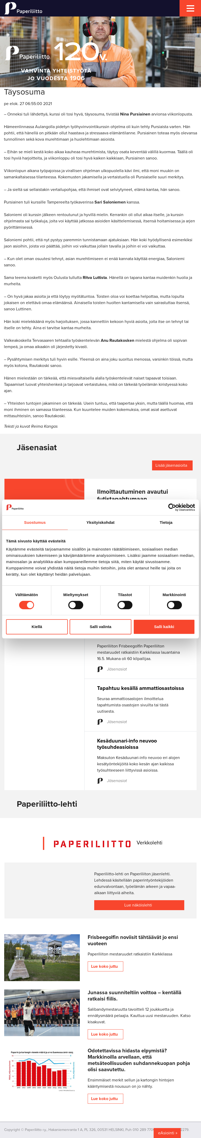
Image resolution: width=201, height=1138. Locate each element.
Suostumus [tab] (35, 522)
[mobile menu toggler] (190, 8)
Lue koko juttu (104, 966)
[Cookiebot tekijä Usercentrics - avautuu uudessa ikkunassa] (172, 507)
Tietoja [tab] (166, 522)
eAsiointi (166, 1133)
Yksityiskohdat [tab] (100, 522)
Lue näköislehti (138, 905)
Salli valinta (100, 626)
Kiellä (37, 626)
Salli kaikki (164, 626)
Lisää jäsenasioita (171, 465)
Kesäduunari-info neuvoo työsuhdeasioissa (127, 744)
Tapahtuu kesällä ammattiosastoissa (140, 688)
